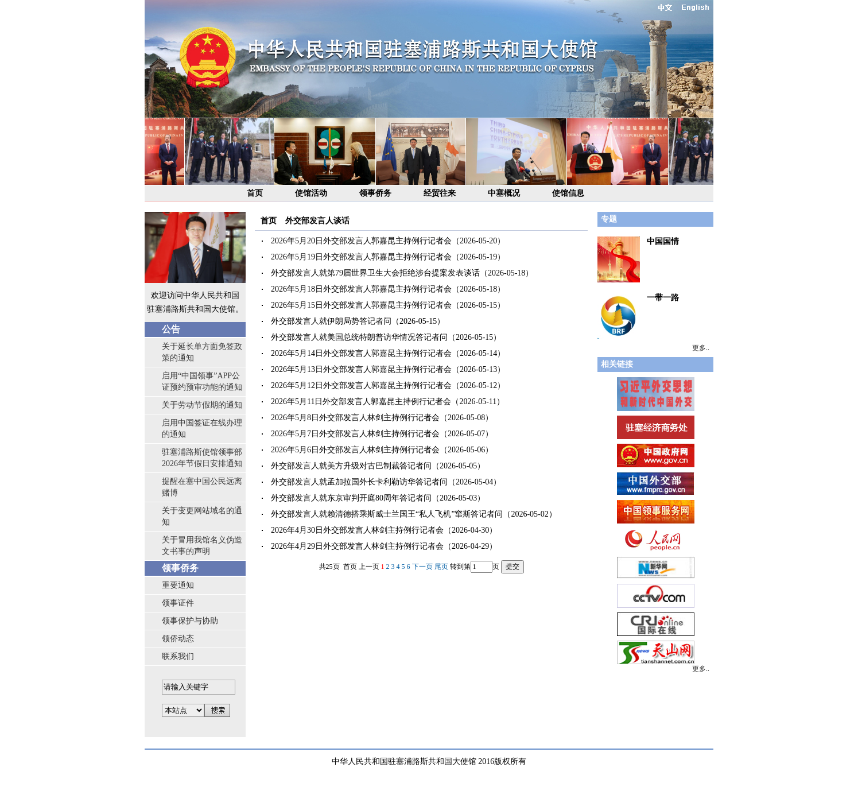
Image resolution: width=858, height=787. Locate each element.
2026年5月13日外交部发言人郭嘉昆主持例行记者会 (361, 369)
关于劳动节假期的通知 (202, 405)
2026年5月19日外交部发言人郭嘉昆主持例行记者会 (361, 257)
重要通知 (178, 585)
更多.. (700, 348)
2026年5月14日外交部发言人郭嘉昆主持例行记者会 (361, 353)
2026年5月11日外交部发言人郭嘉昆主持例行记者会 (361, 401)
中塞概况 (504, 193)
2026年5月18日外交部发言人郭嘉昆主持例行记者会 (361, 289)
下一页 (422, 567)
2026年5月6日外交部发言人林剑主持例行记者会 (355, 449)
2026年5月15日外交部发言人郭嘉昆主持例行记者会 (361, 305)
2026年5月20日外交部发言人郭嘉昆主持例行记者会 (361, 241)
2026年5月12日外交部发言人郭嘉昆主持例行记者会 (361, 385)
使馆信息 (568, 193)
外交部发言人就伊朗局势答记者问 (331, 321)
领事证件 (178, 603)
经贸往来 (440, 193)
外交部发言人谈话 (317, 220)
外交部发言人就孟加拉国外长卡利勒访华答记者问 (359, 482)
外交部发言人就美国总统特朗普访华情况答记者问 (359, 337)
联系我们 (178, 656)
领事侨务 (375, 193)
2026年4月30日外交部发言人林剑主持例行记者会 (357, 530)
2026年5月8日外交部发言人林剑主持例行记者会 (355, 417)
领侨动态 (178, 638)
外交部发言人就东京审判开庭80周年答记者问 (351, 498)
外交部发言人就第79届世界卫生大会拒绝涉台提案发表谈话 (375, 273)
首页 (255, 193)
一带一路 (663, 297)
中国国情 (663, 241)
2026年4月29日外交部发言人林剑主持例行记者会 (357, 546)
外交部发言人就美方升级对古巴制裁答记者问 (351, 466)
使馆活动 (311, 193)
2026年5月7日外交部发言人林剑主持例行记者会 (355, 433)
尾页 (441, 567)
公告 (171, 329)
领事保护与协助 (190, 621)
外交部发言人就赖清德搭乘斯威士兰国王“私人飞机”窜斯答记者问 (387, 514)
